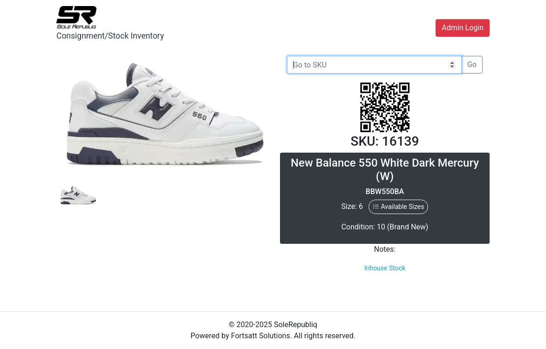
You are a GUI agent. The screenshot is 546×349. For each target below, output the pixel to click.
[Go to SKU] (374, 65)
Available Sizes (398, 206)
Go (472, 64)
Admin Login (463, 27)
